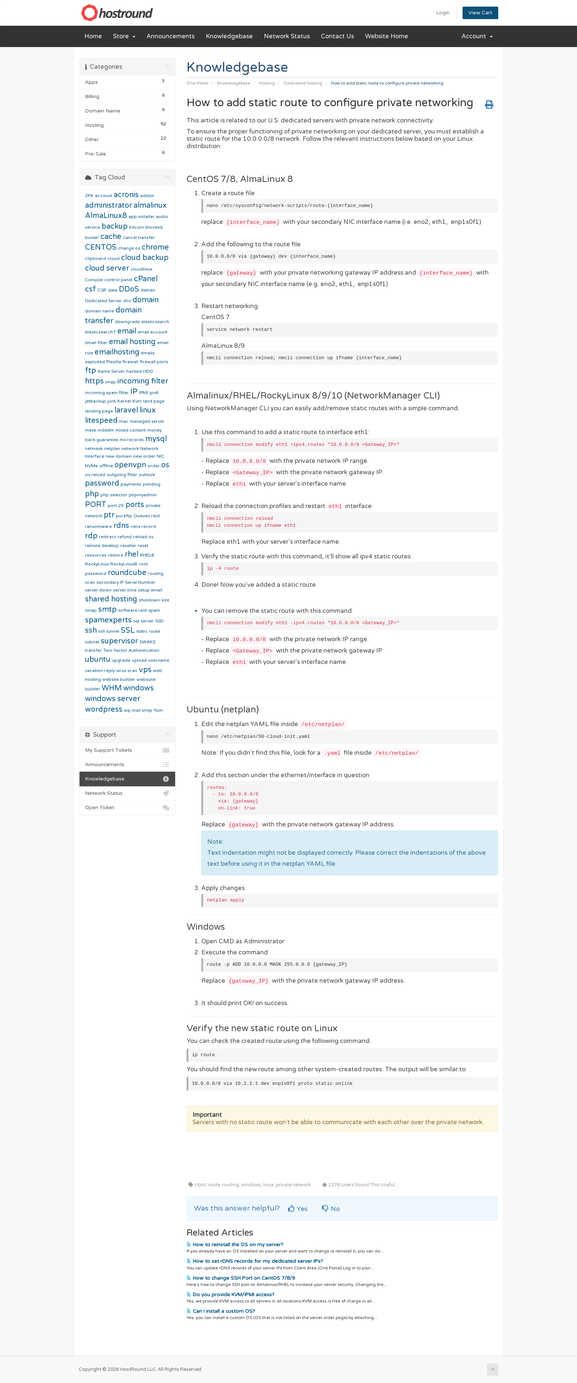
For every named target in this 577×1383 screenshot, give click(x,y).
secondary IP (110, 582)
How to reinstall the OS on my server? (235, 1245)
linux (147, 410)
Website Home (386, 36)
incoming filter (142, 381)
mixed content (131, 430)
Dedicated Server (103, 300)
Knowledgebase (229, 36)
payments (131, 484)
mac (123, 421)
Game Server (111, 371)
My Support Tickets (127, 750)
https (94, 381)
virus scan (126, 670)
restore (115, 555)
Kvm (137, 401)
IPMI (143, 392)
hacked (134, 371)
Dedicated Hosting (303, 83)
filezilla (113, 361)
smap (91, 610)
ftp (90, 370)
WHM (112, 688)
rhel (131, 554)
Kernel (124, 401)
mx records (132, 439)
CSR (102, 290)
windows (138, 688)
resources (95, 555)
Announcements (170, 36)
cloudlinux (141, 269)
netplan (112, 448)
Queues (142, 515)
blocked (154, 227)
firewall (130, 361)
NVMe (91, 465)
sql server (143, 620)
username (158, 660)
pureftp (124, 515)
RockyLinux (97, 564)
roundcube (127, 572)
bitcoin (136, 227)
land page (153, 401)
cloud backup (145, 257)
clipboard (95, 258)
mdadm (106, 430)
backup (115, 226)
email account (152, 332)
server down (98, 590)
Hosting (267, 83)
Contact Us (337, 36)
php (92, 494)
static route (148, 631)
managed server (147, 421)
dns (127, 300)
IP (134, 391)
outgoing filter (122, 474)
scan (90, 582)
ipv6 (154, 392)
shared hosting (111, 599)
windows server (112, 698)
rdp (91, 536)
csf (90, 289)
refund (124, 536)
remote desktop (102, 545)
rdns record (143, 526)
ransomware (98, 526)
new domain (119, 456)
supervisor (119, 641)
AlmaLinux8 (106, 215)
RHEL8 (147, 555)
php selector (113, 494)
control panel (118, 279)
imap (110, 382)
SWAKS (147, 641)
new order (144, 456)
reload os (143, 536)
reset (143, 545)
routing (155, 573)
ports (134, 504)
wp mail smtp (138, 710)
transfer (93, 650)
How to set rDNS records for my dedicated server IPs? (255, 1261)
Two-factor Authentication (131, 650)
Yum (158, 710)
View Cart (480, 13)
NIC (160, 456)
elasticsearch (155, 321)
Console (94, 279)
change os (129, 248)
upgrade (121, 660)
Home (93, 36)
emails (148, 352)
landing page (99, 411)
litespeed (101, 420)
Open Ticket (127, 807)
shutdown (149, 600)
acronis (126, 194)
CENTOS (101, 247)
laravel (126, 410)
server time (125, 590)
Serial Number (140, 582)
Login (443, 13)
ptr (109, 515)
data (112, 290)
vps (145, 669)
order (154, 465)
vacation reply (100, 670)
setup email (150, 590)
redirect (107, 536)
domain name (99, 311)
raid (155, 515)
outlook (147, 474)
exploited (95, 361)
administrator (108, 205)
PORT (95, 504)
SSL (128, 630)
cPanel (145, 279)
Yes (298, 1209)
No (331, 1209)
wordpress (104, 709)
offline (106, 465)
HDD (148, 371)
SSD (159, 620)
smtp (107, 609)
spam (154, 610)
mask (90, 430)
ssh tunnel (108, 631)
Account (477, 36)
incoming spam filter (107, 392)
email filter (96, 342)
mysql (156, 439)
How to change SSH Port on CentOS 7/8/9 (241, 1278)
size (165, 600)
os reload (95, 474)
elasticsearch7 (100, 332)
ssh (91, 630)
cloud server (107, 268)
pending (151, 484)
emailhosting (117, 352)
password (102, 483)
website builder (118, 679)
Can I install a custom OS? (221, 1311)
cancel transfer (139, 237)
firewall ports (154, 361)
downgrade (127, 321)
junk (111, 401)
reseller (128, 545)
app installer (141, 216)
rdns (121, 525)
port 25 (116, 505)
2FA (89, 195)
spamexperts (108, 620)
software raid (132, 610)
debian (148, 290)
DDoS (129, 289)
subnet (92, 641)
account (103, 195)
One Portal (197, 83)
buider (92, 237)
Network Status (287, 36)
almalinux (150, 205)
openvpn (130, 465)
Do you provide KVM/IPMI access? (231, 1295)
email (126, 331)
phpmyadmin (143, 494)
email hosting (132, 341)
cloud (113, 258)
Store (124, 36)
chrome (155, 247)
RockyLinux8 (123, 564)
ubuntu (97, 659)
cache (110, 236)
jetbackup (95, 401)
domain (145, 300)
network (130, 448)
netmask (94, 448)
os (165, 465)
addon (147, 195)
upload (139, 660)
